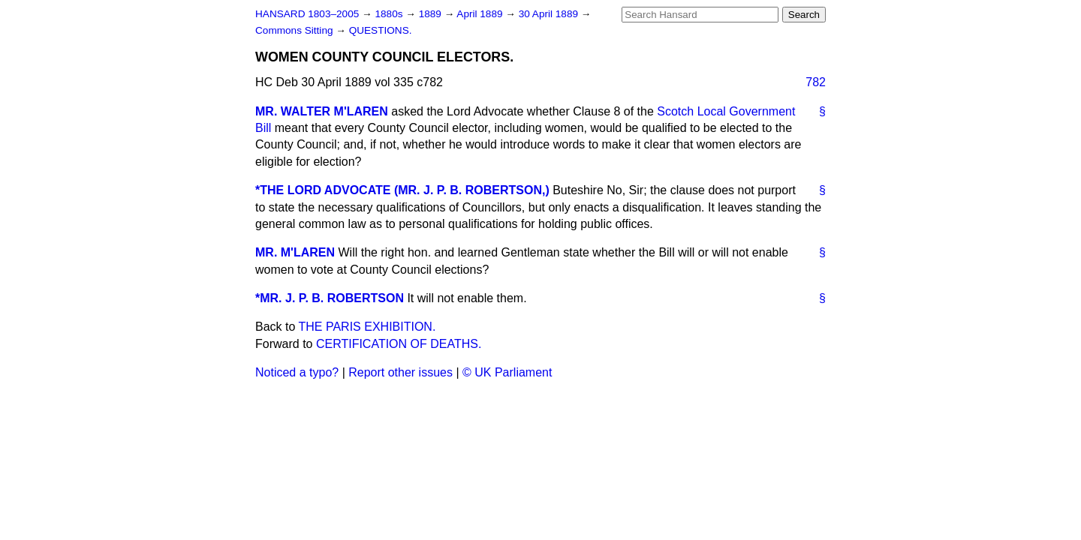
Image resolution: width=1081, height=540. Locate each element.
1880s (390, 14)
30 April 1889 (550, 14)
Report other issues (400, 372)
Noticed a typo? (297, 372)
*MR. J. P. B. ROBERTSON (329, 298)
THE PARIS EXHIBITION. (367, 326)
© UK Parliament (507, 372)
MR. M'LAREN (295, 252)
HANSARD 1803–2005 (307, 14)
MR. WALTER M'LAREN (321, 111)
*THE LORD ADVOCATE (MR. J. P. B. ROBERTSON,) (402, 190)
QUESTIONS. (380, 30)
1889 (431, 14)
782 (815, 82)
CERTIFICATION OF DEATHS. (398, 344)
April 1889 (480, 14)
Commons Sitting (295, 30)
